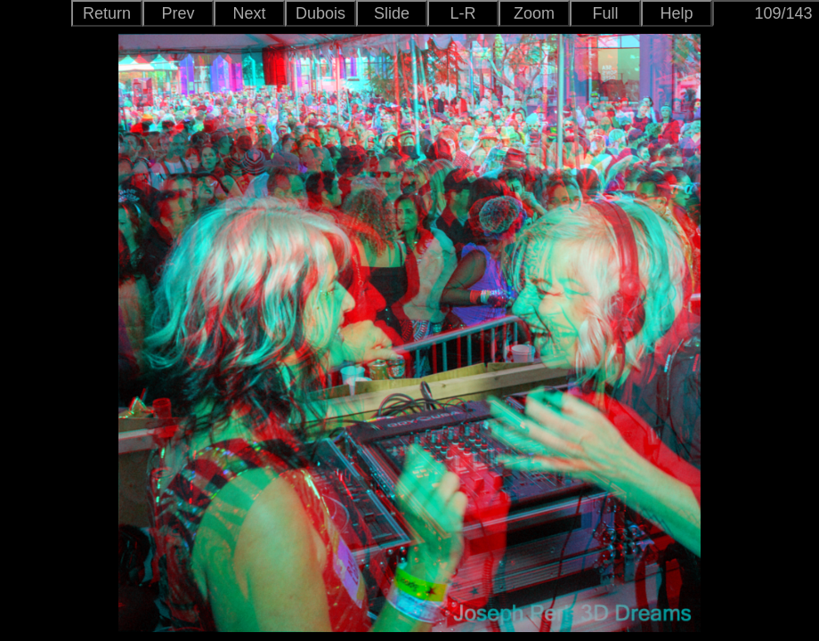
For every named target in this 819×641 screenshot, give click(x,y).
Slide (392, 13)
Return (107, 13)
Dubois (320, 13)
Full (605, 13)
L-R (462, 13)
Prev (177, 13)
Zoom (534, 13)
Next (248, 13)
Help (676, 13)
